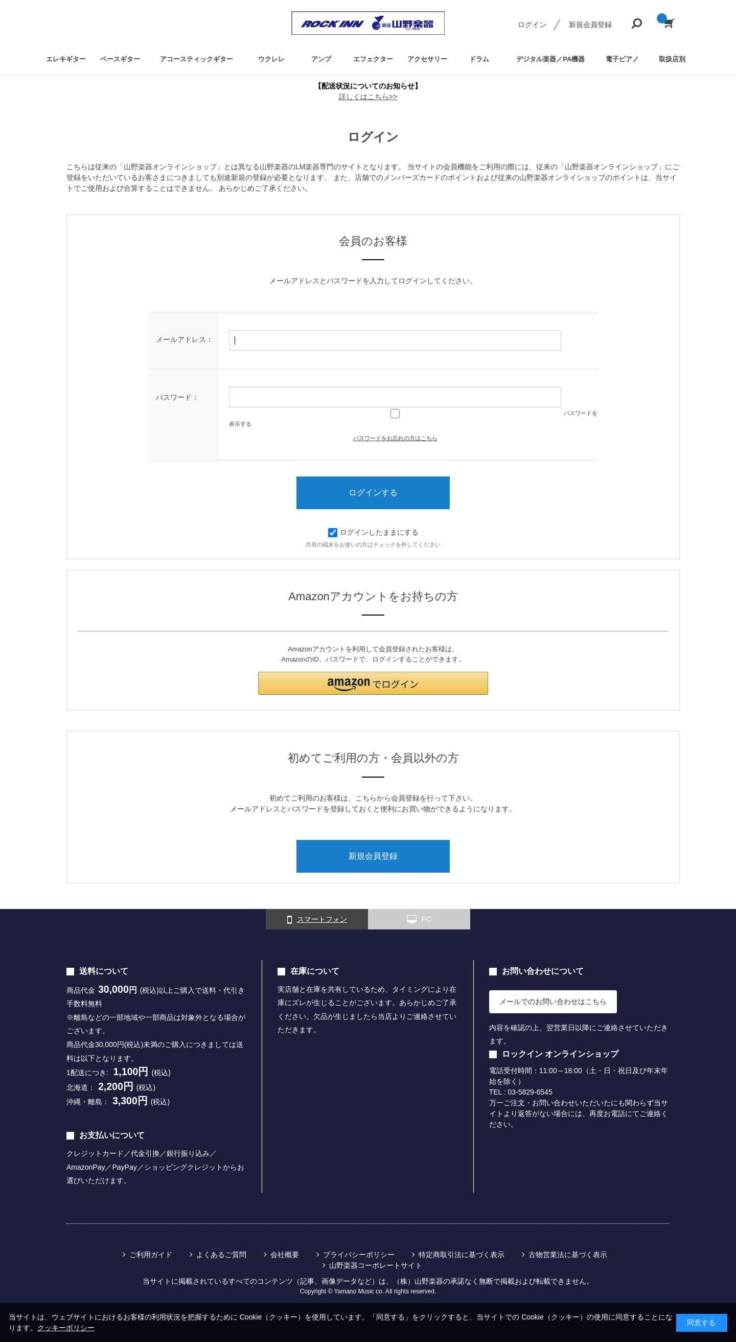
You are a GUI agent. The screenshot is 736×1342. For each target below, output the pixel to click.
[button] (373, 683)
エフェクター (373, 59)
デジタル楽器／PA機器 (550, 59)
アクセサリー (427, 59)
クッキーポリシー (66, 1328)
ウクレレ (271, 59)
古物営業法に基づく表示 (567, 1254)
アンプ (321, 59)
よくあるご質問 (221, 1254)
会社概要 (284, 1254)
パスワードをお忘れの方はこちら (395, 438)
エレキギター (66, 59)
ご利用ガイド (150, 1254)
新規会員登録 (590, 24)
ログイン (532, 24)
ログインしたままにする (373, 532)
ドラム (479, 59)
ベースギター (120, 59)
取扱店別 (672, 59)
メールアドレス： (184, 339)
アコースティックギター (196, 59)
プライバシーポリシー (359, 1254)
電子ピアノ (622, 59)
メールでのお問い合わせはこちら (553, 1001)
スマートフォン (317, 919)
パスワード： (177, 397)
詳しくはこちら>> (368, 97)
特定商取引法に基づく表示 (461, 1254)
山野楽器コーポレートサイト (375, 1265)
